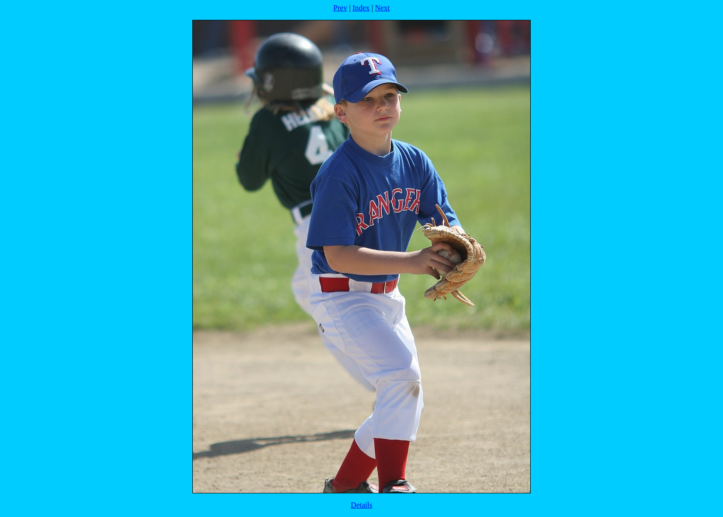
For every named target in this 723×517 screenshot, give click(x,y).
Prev (340, 8)
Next (382, 8)
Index (361, 8)
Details (361, 505)
